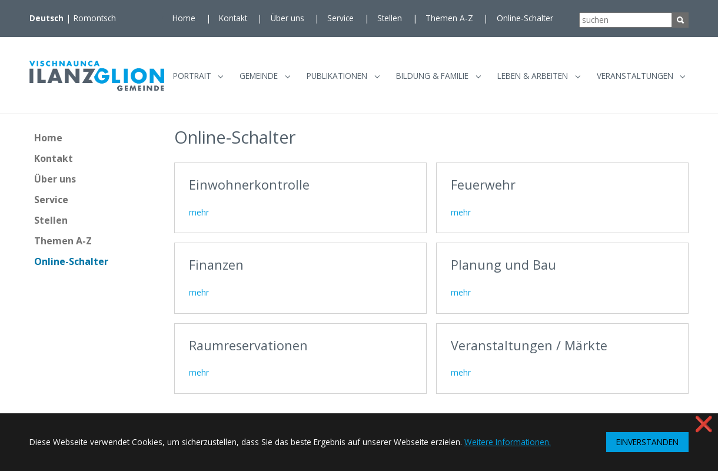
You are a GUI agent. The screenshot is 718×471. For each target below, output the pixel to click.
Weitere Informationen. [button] (507, 441)
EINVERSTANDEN (647, 441)
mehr (199, 217)
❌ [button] (703, 423)
